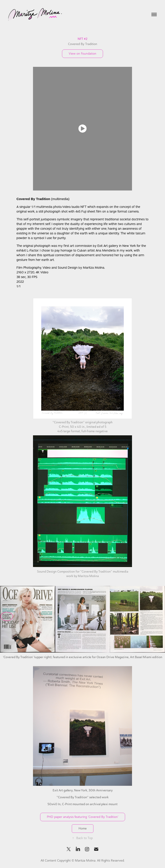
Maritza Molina (85, 860)
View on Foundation (82, 53)
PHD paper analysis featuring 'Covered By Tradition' (82, 817)
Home (82, 828)
